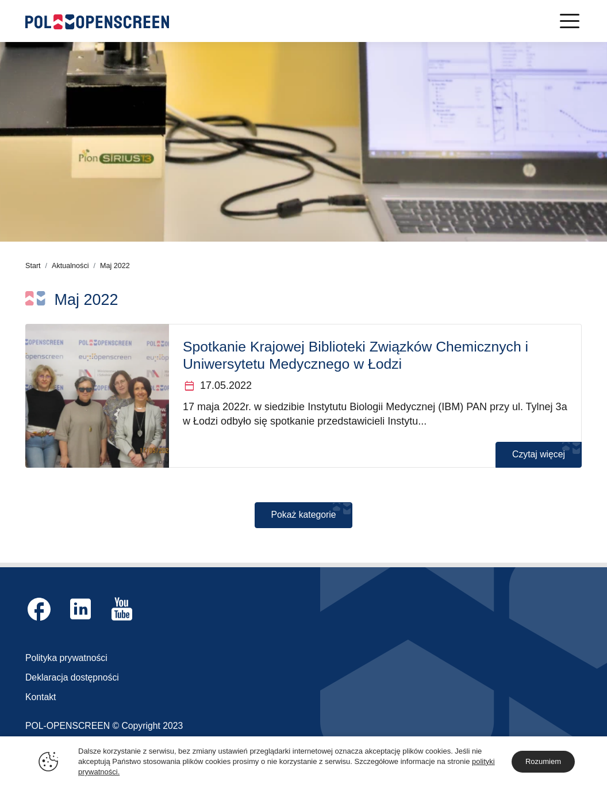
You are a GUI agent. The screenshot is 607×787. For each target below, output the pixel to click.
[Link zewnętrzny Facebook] (39, 609)
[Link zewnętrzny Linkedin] (80, 609)
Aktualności (70, 266)
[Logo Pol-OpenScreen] (97, 21)
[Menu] (570, 21)
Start (33, 266)
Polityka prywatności (66, 658)
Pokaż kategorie (303, 514)
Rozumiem (543, 761)
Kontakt (40, 697)
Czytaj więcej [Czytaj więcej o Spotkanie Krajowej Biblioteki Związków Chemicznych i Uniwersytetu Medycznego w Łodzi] (538, 454)
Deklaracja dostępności (72, 677)
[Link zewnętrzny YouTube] (122, 609)
